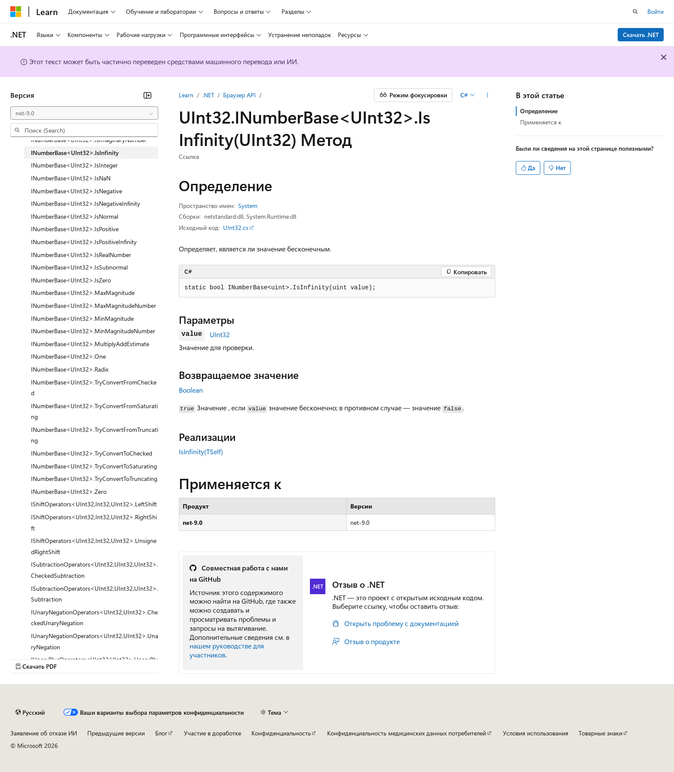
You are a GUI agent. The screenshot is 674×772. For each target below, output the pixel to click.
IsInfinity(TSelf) (201, 451)
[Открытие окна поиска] (635, 11)
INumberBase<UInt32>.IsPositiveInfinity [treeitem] (84, 242)
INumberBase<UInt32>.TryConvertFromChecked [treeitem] (93, 387)
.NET (208, 95)
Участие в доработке (212, 733)
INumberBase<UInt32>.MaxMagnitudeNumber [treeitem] (93, 305)
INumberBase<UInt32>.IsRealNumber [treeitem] (81, 255)
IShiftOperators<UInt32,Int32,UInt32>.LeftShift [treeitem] (94, 504)
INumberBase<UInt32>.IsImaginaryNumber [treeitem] (89, 140)
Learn (186, 95)
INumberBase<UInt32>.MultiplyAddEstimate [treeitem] (90, 344)
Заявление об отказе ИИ (43, 733)
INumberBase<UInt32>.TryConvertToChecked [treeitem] (91, 453)
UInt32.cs (235, 227)
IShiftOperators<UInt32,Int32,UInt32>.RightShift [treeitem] (94, 522)
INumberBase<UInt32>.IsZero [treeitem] (71, 280)
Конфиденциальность (281, 733)
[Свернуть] (147, 95)
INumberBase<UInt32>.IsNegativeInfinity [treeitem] (85, 203)
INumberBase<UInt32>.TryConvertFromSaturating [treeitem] (94, 411)
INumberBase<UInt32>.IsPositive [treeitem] (75, 229)
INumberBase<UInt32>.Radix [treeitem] (69, 369)
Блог (161, 733)
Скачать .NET (641, 35)
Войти (655, 11)
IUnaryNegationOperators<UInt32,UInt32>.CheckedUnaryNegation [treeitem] (94, 617)
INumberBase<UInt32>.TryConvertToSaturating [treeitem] (94, 466)
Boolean (191, 389)
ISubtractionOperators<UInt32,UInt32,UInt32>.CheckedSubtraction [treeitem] (94, 570)
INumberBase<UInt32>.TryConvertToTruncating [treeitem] (94, 478)
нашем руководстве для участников (227, 650)
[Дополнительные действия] (487, 95)
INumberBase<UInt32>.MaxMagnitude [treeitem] (83, 292)
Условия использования (535, 733)
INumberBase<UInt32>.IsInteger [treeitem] (74, 165)
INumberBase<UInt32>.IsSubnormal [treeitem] (79, 267)
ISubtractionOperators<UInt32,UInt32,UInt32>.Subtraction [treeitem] (94, 594)
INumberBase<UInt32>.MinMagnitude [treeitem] (82, 318)
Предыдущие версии (116, 733)
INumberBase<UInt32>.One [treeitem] (68, 356)
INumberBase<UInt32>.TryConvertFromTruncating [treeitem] (94, 435)
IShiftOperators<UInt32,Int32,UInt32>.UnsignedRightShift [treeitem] (93, 546)
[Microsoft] (15, 11)
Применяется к (540, 122)
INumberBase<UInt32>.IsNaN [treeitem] (70, 178)
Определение (539, 111)
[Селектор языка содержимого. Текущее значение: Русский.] (30, 712)
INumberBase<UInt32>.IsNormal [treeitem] (74, 216)
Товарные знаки (600, 733)
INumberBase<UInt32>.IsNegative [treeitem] (76, 191)
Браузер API (239, 95)
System (247, 206)
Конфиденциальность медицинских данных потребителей (406, 733)
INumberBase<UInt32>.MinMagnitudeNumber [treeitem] (93, 331)
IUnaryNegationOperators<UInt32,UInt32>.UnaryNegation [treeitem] (94, 641)
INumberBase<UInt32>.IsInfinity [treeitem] (75, 153)
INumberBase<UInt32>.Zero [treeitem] (69, 491)
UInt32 (220, 334)
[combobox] (84, 113)
